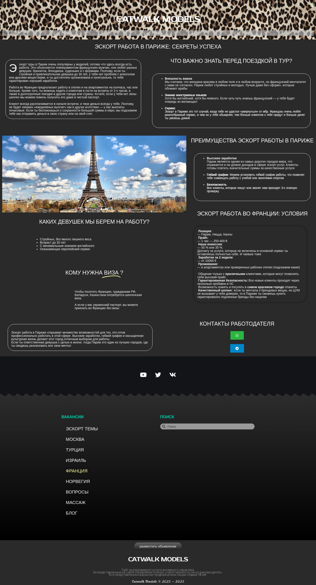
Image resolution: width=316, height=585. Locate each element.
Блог (71, 513)
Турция (75, 449)
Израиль (76, 460)
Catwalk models (158, 19)
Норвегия (78, 481)
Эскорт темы (82, 428)
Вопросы (77, 492)
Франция (77, 470)
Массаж (76, 502)
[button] (312, 5)
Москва (75, 439)
